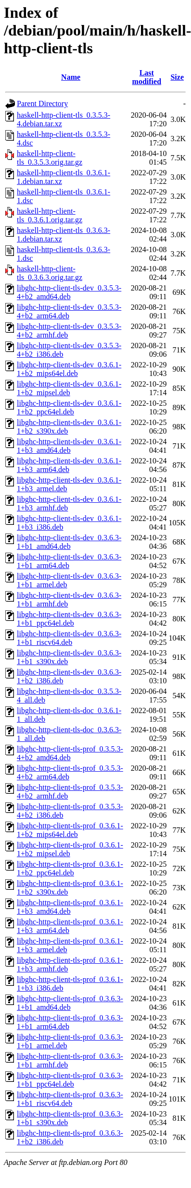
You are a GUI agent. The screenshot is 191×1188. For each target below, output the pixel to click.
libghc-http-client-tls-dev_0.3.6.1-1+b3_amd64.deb (69, 445)
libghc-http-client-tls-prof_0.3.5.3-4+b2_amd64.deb (70, 753)
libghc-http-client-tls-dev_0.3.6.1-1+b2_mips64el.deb (69, 369)
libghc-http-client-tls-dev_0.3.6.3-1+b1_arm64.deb (69, 561)
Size (177, 77)
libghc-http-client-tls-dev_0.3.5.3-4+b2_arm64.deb (69, 311)
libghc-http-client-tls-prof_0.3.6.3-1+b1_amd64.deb (70, 1002)
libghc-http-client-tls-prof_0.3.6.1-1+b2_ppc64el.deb (70, 868)
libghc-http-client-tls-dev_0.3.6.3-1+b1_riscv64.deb (69, 638)
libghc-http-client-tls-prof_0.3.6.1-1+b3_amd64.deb (70, 906)
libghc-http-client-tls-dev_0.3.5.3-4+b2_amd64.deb (69, 292)
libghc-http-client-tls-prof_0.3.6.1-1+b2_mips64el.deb (70, 830)
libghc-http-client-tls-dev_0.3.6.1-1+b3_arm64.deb (69, 465)
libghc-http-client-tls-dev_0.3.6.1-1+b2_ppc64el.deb (69, 407)
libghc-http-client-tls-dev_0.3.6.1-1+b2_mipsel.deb (69, 388)
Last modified (146, 77)
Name (70, 77)
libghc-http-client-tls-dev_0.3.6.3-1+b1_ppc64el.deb (69, 618)
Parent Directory (42, 103)
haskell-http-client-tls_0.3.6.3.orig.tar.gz (49, 273)
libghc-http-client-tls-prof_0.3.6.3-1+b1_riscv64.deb (70, 1099)
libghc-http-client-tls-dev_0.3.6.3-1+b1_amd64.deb (69, 541)
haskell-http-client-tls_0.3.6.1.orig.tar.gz (49, 215)
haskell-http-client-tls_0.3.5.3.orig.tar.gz (49, 157)
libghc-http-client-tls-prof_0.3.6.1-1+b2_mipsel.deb (70, 849)
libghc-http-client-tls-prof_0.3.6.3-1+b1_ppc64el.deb (70, 1079)
